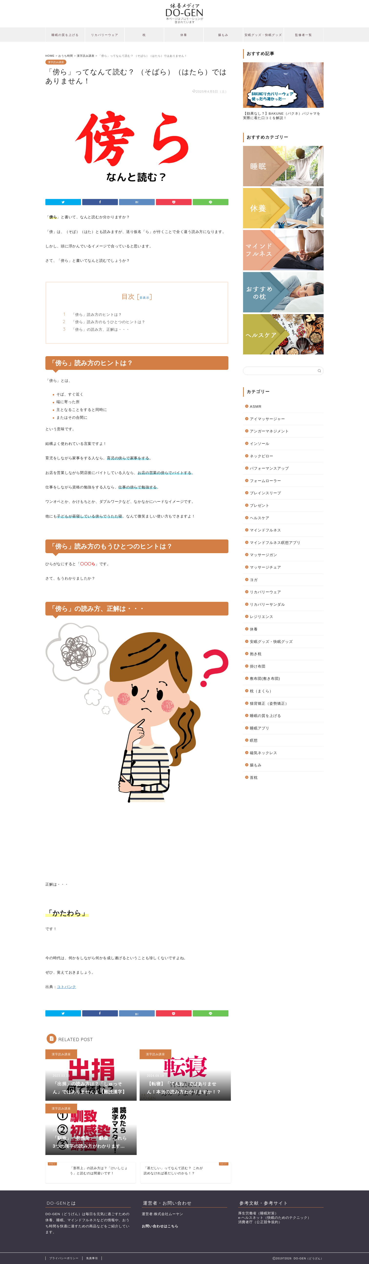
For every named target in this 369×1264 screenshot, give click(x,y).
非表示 (144, 297)
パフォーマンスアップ (269, 468)
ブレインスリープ (265, 493)
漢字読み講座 (56, 62)
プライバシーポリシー (64, 1258)
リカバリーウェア (104, 35)
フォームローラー (265, 481)
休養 (183, 35)
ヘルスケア (259, 518)
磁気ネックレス (263, 753)
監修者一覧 (303, 35)
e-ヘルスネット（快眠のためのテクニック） (274, 1218)
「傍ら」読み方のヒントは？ (96, 314)
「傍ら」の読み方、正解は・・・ (100, 329)
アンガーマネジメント (269, 431)
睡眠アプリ (259, 728)
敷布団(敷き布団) (265, 678)
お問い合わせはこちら (160, 1226)
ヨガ (254, 580)
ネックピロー (261, 456)
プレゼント (259, 505)
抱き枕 (256, 654)
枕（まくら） (261, 691)
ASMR (256, 406)
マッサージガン (263, 555)
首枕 (254, 777)
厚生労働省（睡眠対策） (258, 1213)
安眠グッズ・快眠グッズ (263, 35)
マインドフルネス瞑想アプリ (275, 542)
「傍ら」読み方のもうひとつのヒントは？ (108, 321)
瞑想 (254, 740)
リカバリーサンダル (267, 604)
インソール (259, 443)
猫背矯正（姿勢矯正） (269, 703)
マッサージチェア (265, 567)
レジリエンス (261, 617)
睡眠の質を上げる (65, 35)
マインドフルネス (265, 530)
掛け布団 (258, 666)
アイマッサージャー (267, 419)
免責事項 (92, 1258)
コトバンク (66, 987)
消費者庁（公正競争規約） (260, 1222)
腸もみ (223, 35)
